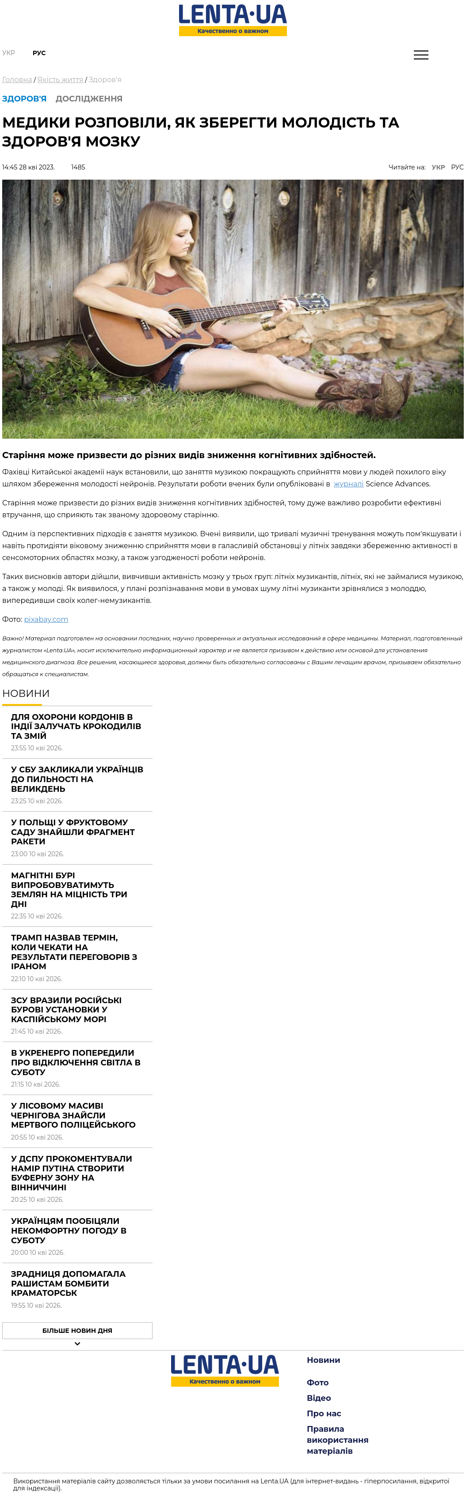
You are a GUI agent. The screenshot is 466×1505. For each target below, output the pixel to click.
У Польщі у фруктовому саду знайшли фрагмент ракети (73, 832)
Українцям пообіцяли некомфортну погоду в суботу (68, 1230)
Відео (319, 1398)
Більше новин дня (77, 1331)
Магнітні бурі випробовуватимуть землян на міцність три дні (69, 890)
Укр (8, 53)
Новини (323, 1360)
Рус (39, 53)
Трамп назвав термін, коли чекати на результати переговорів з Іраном (74, 952)
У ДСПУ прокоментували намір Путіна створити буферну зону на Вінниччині (71, 1173)
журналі (348, 484)
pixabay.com (46, 619)
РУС (457, 167)
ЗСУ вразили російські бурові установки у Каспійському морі (66, 1010)
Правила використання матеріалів (338, 1440)
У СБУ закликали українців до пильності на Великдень (77, 779)
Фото (318, 1383)
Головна (17, 79)
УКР (438, 167)
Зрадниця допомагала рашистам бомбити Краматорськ (68, 1283)
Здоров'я (105, 79)
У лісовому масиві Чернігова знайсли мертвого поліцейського (73, 1115)
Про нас (324, 1413)
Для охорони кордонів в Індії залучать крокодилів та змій (76, 726)
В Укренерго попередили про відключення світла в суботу (76, 1062)
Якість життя (61, 79)
